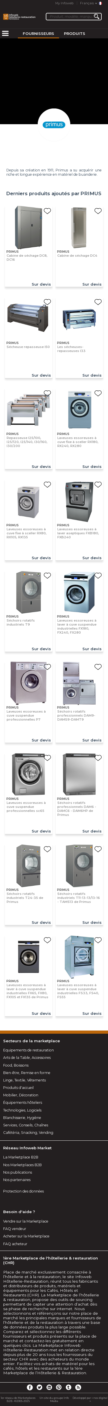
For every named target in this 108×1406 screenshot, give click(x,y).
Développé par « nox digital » (90, 1399)
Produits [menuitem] (74, 33)
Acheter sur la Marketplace (26, 1236)
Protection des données (23, 1191)
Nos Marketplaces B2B (22, 1165)
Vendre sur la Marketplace (25, 1221)
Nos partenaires (17, 1180)
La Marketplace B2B (20, 1157)
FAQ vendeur (14, 1229)
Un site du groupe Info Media (54, 1399)
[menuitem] (5, 34)
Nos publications (17, 1172)
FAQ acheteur (15, 1244)
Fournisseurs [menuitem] (38, 33)
